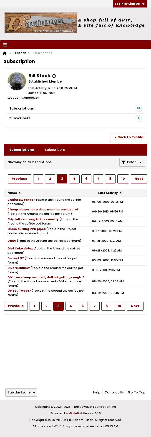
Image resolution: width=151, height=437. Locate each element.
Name (12, 193)
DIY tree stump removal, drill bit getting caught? (46, 277)
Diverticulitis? (19, 268)
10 (123, 178)
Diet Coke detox (20, 248)
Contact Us (114, 392)
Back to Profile (130, 137)
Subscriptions (21, 108)
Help (97, 392)
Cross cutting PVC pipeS (27, 229)
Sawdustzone (21, 392)
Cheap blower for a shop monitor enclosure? (43, 209)
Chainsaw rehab (20, 200)
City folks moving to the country (33, 219)
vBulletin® (75, 413)
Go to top (137, 392)
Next (139, 178)
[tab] (21, 150)
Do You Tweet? (19, 291)
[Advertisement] (75, 349)
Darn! (12, 241)
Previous (19, 178)
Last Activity (108, 193)
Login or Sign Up (129, 4)
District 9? (16, 258)
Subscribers (20, 118)
